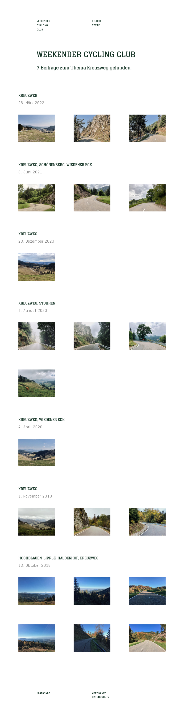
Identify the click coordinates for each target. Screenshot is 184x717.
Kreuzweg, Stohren (36, 303)
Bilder (96, 20)
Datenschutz (100, 696)
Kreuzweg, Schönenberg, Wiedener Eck (55, 165)
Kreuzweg (27, 96)
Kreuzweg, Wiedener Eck (41, 420)
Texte (96, 24)
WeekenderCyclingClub (43, 25)
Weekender (43, 692)
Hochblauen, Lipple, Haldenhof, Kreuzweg (58, 558)
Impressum (99, 692)
